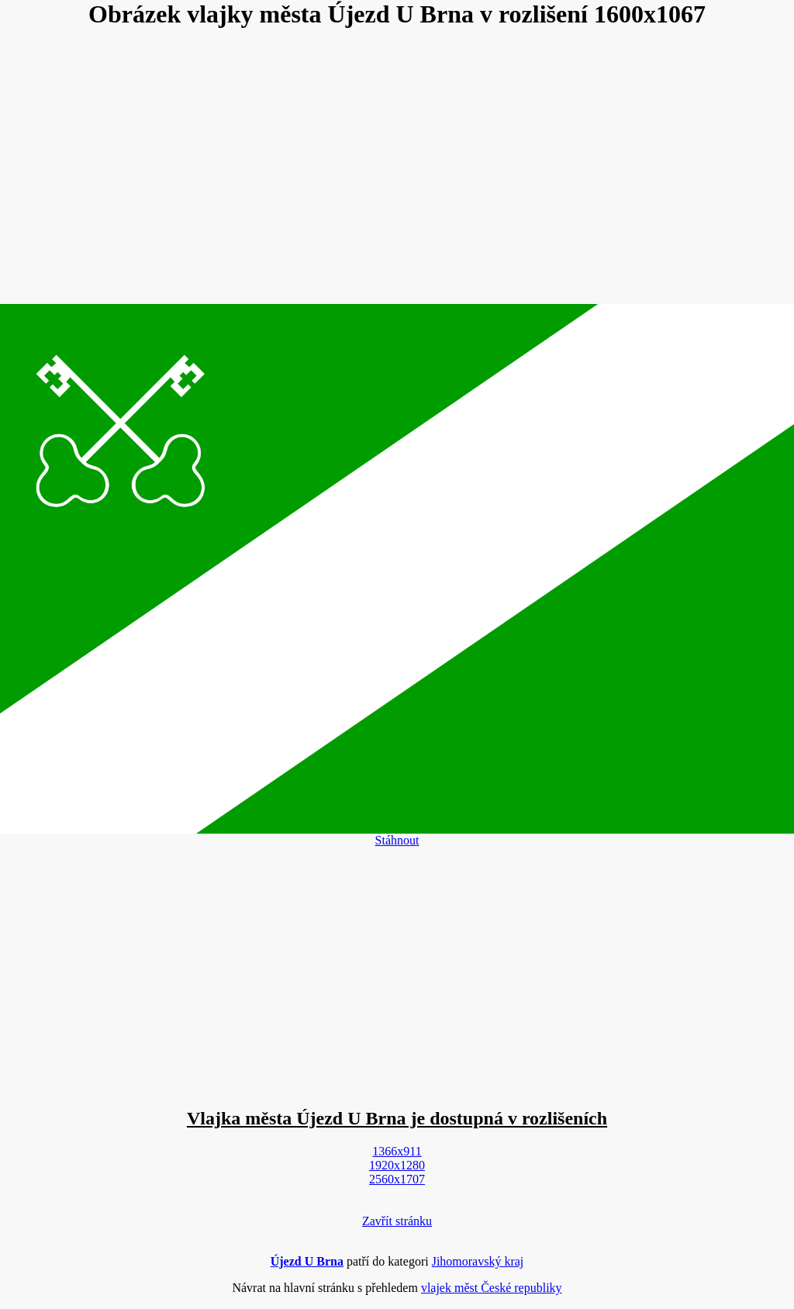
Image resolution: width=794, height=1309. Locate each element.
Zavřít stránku (397, 1221)
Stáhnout (397, 840)
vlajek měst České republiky (491, 1287)
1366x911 (396, 1151)
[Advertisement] (397, 167)
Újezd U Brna (307, 1261)
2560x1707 (397, 1179)
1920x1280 (397, 1165)
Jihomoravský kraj (478, 1261)
